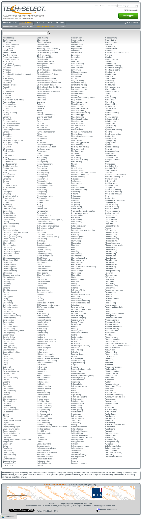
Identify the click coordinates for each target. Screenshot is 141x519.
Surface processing (112, 211)
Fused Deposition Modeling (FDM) (50, 220)
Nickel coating (8, 38)
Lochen (74, 78)
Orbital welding (76, 209)
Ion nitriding (41, 431)
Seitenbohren (110, 51)
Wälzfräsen (109, 380)
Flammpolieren (42, 177)
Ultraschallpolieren (112, 320)
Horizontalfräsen (43, 378)
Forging (40, 205)
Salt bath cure (76, 416)
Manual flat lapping (78, 115)
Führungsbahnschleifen (46, 132)
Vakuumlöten (110, 350)
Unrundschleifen (111, 331)
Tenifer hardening (9, 40)
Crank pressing (8, 343)
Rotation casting (77, 399)
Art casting (7, 83)
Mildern (74, 164)
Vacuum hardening (112, 339)
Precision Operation (78, 314)
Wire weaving (110, 435)
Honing (39, 373)
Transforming (110, 288)
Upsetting (109, 335)
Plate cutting (76, 275)
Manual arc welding (78, 111)
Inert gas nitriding (43, 410)
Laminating (75, 55)
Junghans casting (43, 446)
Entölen (40, 104)
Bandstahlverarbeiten (11, 126)
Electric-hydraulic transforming (48, 49)
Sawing (74, 425)
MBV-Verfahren (77, 130)
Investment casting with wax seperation (52, 427)
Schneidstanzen (77, 448)
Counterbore (8, 341)
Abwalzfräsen (8, 51)
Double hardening (9, 431)
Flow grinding (42, 192)
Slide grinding (110, 98)
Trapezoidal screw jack (114, 290)
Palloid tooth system (78, 226)
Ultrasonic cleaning (112, 322)
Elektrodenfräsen (43, 76)
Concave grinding (9, 318)
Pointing (74, 284)
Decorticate (7, 386)
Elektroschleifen (43, 89)
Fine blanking (42, 158)
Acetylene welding (10, 55)
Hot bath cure (42, 380)
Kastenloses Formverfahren (47, 452)
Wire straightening (112, 433)
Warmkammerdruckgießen (115, 397)
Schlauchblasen (77, 433)
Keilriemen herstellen (45, 457)
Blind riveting (8, 168)
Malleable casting (77, 104)
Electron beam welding (45, 61)
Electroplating (42, 66)
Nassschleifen (76, 183)
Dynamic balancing (10, 459)
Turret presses (110, 316)
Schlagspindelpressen (79, 431)
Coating (6, 292)
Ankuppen (7, 68)
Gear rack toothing (44, 249)
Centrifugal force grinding (12, 237)
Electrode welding (44, 55)
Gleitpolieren (42, 284)
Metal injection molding (80, 147)
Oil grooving (75, 202)
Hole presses (42, 367)
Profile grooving (77, 339)
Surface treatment (112, 213)
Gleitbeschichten (43, 282)
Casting (6, 222)
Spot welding (110, 136)
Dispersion (7, 423)
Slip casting (109, 102)
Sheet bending (110, 64)
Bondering (7, 179)
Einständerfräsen (43, 44)
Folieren (40, 202)
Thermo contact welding (114, 245)
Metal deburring (77, 145)
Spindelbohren (110, 121)
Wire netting (109, 431)
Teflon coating (110, 230)
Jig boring (40, 438)
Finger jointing (42, 162)
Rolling (73, 388)
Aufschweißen (8, 91)
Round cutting (76, 405)
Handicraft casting (44, 320)
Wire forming (110, 429)
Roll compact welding (79, 386)
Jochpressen (42, 440)
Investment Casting (44, 425)
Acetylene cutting (9, 53)
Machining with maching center (83, 98)
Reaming (74, 367)
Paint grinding (76, 220)
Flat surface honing (44, 183)
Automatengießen (9, 104)
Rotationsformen (77, 403)
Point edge (75, 282)
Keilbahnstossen (43, 455)
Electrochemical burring (46, 51)
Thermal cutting (111, 237)
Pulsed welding (77, 350)
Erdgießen (41, 108)
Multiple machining (78, 177)
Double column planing (11, 429)
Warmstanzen (110, 401)
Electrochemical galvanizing (47, 53)
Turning (108, 309)
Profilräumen (76, 343)
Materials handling (78, 123)
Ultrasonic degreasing (113, 326)
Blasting (6, 158)
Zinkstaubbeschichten (113, 457)
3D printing (7, 42)
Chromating (7, 262)
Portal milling (76, 292)
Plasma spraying (77, 260)
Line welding (76, 76)
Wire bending (110, 416)
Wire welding (110, 438)
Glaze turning (42, 279)
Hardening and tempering (46, 339)
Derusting (6, 393)
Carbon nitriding (9, 213)
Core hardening (9, 337)
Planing (74, 247)
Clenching (7, 284)
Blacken (6, 153)
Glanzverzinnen (43, 269)
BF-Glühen (7, 147)
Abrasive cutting (9, 46)
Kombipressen (76, 38)
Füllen (39, 134)
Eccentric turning (9, 461)
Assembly (6, 87)
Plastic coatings (77, 271)
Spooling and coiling (113, 134)
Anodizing (7, 76)
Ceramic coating (9, 239)
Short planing (110, 83)
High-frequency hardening (47, 361)
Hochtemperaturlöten (45, 363)
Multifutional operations (80, 175)
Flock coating (42, 190)
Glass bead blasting (44, 271)
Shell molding (110, 78)
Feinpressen (41, 151)
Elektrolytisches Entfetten (46, 78)
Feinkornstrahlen (43, 149)
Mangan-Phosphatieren (80, 108)
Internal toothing (43, 420)
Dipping (6, 414)
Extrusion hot (42, 128)
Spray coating (110, 138)
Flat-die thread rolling (45, 185)
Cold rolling (7, 309)
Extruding (40, 123)
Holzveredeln (42, 369)
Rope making (76, 395)
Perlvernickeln (76, 239)
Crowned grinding (9, 350)
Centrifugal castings (10, 234)
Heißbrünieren (42, 343)
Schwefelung (76, 452)
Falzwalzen (41, 143)
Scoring (74, 459)
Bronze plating (8, 198)
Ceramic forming (9, 241)
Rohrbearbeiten (77, 384)
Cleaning (6, 282)
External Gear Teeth (44, 117)
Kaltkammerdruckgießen (46, 448)
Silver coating (110, 89)
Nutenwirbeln (76, 196)
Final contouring (43, 155)
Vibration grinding (112, 371)
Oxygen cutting (77, 215)
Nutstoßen (75, 200)
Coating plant (8, 296)
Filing (39, 153)
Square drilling (110, 155)
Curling (5, 356)
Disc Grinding (8, 418)
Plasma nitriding (77, 256)
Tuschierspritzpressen (113, 318)
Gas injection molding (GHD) (48, 237)
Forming (40, 207)
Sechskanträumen (112, 49)
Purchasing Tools (10, 26)
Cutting (5, 361)
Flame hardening (43, 170)
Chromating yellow (10, 269)
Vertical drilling (110, 369)
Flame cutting (42, 168)
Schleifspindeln (77, 440)
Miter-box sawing (77, 170)
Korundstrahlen (77, 44)
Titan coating (110, 284)
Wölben (108, 382)
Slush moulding (111, 104)
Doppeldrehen (8, 425)
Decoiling (6, 382)
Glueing (40, 286)
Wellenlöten (109, 408)
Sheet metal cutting (112, 70)
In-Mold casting (43, 401)
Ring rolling (75, 382)
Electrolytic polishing (45, 57)
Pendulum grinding (78, 237)
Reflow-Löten (76, 371)
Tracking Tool (27, 26)
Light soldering (76, 74)
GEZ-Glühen (42, 258)
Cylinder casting (9, 373)
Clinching (6, 286)
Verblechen (109, 361)
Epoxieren (41, 106)
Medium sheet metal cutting (81, 132)
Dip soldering (8, 412)
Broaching (7, 194)
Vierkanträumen (111, 376)
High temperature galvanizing (48, 358)
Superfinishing (110, 202)
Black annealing (9, 151)
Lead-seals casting (78, 68)
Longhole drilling (77, 81)
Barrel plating (8, 128)
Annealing (7, 70)
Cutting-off (7, 367)
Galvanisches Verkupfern (46, 228)
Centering (6, 228)
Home (96, 6)
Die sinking (7, 405)
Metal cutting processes (80, 143)
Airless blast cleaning (11, 57)
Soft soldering (110, 108)
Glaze (39, 277)
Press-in (74, 326)
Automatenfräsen (9, 102)
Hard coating (42, 329)
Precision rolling (77, 316)
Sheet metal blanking (113, 66)
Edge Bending (42, 38)
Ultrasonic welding (112, 329)
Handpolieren (42, 324)
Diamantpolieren (9, 401)
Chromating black (9, 264)
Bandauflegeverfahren (11, 123)
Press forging (76, 324)
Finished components (45, 164)
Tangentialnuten (111, 222)
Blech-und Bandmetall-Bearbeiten (15, 160)
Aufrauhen (7, 89)
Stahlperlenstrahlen (112, 160)
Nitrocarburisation (78, 187)
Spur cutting (109, 149)
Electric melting (43, 46)
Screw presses (111, 42)
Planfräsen (75, 245)
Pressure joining (77, 331)
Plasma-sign (76, 264)
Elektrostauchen (43, 93)
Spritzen (108, 145)
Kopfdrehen (75, 42)
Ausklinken (7, 96)
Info (50, 23)
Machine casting (77, 91)
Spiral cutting (110, 123)
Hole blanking (42, 365)
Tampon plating (111, 215)
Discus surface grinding (12, 420)
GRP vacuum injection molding (48, 305)
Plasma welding (77, 262)
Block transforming (10, 170)
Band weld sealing (10, 121)
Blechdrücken (8, 162)
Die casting (7, 403)
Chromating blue (9, 267)
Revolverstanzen (77, 380)
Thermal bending (111, 232)
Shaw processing (111, 59)
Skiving (108, 96)
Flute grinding (42, 198)
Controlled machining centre (13, 331)
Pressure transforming (79, 333)
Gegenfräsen (42, 252)
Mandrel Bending (77, 106)
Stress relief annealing (113, 192)
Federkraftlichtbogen (45, 145)
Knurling (40, 465)
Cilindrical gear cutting (11, 275)
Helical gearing (42, 350)
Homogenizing (42, 371)
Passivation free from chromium (83, 230)
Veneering (109, 358)
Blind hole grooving (10, 166)
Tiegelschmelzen (111, 275)
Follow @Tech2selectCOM (47, 511)
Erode (39, 111)
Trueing (108, 301)
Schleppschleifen (77, 442)
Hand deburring (43, 314)
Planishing (75, 252)
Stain (107, 162)
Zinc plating (109, 455)
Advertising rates (85, 503)
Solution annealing (112, 113)
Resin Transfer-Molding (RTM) (82, 376)
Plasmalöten (76, 269)
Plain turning (76, 241)
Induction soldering (44, 408)
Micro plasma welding (79, 160)
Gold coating (42, 288)
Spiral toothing (110, 126)
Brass (5, 190)
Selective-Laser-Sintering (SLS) (117, 53)
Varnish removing (111, 354)
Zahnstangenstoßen (113, 448)
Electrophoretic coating (45, 64)
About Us (39, 23)
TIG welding (109, 277)
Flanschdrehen (42, 179)
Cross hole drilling (9, 348)
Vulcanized (109, 378)
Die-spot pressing (9, 408)
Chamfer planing (9, 245)
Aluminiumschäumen (11, 59)
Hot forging (41, 384)
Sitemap (102, 6)
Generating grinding (44, 254)
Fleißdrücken (42, 187)
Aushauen (7, 93)
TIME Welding (110, 279)
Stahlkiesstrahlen (111, 158)
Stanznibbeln (110, 164)
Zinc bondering (111, 450)
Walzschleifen (110, 393)
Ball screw (7, 117)
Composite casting (10, 314)
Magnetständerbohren (79, 102)
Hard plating (41, 331)
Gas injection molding (45, 234)
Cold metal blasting (10, 305)
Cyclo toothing (8, 369)
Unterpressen (110, 333)
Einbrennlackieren (44, 42)
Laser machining (77, 64)
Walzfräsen (109, 388)
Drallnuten (7, 438)
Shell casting (110, 76)
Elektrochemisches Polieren (47, 74)
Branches (61, 26)
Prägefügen (75, 305)
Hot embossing (42, 382)
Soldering (109, 111)
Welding (108, 405)
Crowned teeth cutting (11, 352)
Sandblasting (76, 423)
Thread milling (110, 262)
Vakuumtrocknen (111, 352)
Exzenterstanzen (43, 130)
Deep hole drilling (9, 390)
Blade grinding (8, 155)
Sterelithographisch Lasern (115, 175)
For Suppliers (10, 23)
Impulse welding (43, 399)
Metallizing (75, 153)
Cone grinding (8, 320)
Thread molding (111, 264)
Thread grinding (111, 260)
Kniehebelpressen (44, 463)
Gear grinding (42, 247)
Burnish (6, 202)
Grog (39, 296)
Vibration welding (111, 373)
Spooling (108, 132)
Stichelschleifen (111, 179)
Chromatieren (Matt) (10, 260)
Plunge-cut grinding (78, 279)
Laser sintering (76, 66)
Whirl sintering (110, 412)
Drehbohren (7, 444)
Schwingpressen (77, 457)
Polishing (74, 288)
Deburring (7, 380)
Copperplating (8, 335)
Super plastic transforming (115, 200)
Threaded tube (110, 269)
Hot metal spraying (44, 388)
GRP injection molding (45, 303)
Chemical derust (9, 249)
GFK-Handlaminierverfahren (47, 260)
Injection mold (42, 416)
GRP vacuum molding (45, 307)
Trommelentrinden (112, 299)
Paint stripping (76, 222)
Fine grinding (42, 160)
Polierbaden (75, 286)
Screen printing (111, 38)
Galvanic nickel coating (46, 224)
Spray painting (110, 140)
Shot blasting (110, 85)
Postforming (75, 296)
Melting (74, 138)
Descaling (7, 395)
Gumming (40, 309)
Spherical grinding (112, 119)
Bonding (6, 181)
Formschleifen (42, 211)
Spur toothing (110, 153)
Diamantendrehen (9, 399)
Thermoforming (111, 247)
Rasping (74, 365)
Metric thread (76, 155)
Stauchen (109, 173)
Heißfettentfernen (43, 346)
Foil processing (43, 200)
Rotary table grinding (79, 397)
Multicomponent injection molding (83, 173)
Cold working (8, 311)
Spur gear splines (112, 151)
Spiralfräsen (109, 128)
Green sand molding (44, 292)
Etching (40, 113)
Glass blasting (42, 273)
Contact (52, 503)
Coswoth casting (9, 339)
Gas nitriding (42, 239)
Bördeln (6, 108)
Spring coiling (110, 143)
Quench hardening (78, 361)
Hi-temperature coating (45, 354)
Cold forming (8, 303)
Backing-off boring (10, 113)
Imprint (60, 503)
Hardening (41, 335)
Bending (6, 132)
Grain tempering (43, 290)
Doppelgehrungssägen (11, 427)
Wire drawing (110, 423)
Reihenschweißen (78, 373)
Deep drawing (8, 388)
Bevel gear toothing (10, 143)
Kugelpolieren (76, 49)
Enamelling (41, 98)
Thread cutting (110, 254)
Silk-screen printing (112, 87)
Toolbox (59, 23)
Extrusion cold (42, 126)
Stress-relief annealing (113, 194)
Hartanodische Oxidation (46, 341)
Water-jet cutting (111, 403)
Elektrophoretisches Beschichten (49, 87)
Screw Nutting (110, 40)
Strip (107, 196)
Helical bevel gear (44, 348)
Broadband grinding (10, 196)
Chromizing (7, 273)
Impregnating (42, 397)
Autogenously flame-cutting (13, 100)
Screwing (108, 44)
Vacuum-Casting (111, 341)
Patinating (75, 234)
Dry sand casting (9, 455)
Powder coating (77, 299)
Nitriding (74, 185)
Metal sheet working (78, 149)
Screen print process (79, 463)
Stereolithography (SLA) (114, 177)
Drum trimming (8, 452)
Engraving (41, 102)
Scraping (74, 461)
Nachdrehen (75, 181)
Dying (5, 457)
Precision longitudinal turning (82, 309)
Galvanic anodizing (44, 222)
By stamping (7, 205)
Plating (73, 277)
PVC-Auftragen (77, 358)
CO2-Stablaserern (10, 290)
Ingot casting (42, 412)
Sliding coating (110, 100)
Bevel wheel (7, 145)
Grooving (40, 299)
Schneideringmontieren (80, 446)
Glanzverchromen (44, 267)
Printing (74, 335)
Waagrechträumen (112, 384)
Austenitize (7, 98)
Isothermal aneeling (44, 433)
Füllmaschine (42, 136)
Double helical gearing (11, 433)
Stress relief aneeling (113, 190)
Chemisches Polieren (11, 254)
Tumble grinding (111, 305)
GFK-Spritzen (42, 262)
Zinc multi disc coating (113, 452)
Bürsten (6, 111)
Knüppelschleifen (43, 461)
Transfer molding (111, 286)
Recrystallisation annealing (81, 369)
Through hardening (112, 271)
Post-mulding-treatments (80, 294)
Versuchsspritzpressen (114, 367)
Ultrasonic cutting (111, 324)
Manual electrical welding (80, 113)
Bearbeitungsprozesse (11, 130)
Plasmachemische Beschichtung (83, 267)
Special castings (111, 117)
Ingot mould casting (44, 414)
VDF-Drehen (110, 356)
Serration (108, 55)
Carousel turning (9, 217)
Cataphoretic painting (11, 224)
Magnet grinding (77, 100)
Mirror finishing (76, 168)
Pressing (74, 329)
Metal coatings (76, 140)
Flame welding (42, 175)
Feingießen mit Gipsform (46, 147)
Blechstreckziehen (10, 164)
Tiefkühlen (109, 273)
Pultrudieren (75, 352)
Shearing (108, 61)
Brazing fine (7, 192)
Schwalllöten (76, 450)
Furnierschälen (42, 217)
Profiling (74, 341)
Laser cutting (76, 61)
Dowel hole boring (10, 435)
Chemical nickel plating (11, 252)
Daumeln (6, 376)
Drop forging (7, 448)
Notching (74, 194)
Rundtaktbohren (77, 412)
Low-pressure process (79, 89)
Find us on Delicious (108, 510)
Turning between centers (114, 314)
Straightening (110, 187)
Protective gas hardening (80, 346)
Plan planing (76, 243)
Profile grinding (77, 337)
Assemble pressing (10, 85)
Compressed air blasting (12, 316)
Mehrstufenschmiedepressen (82, 136)
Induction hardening (44, 403)
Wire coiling (109, 420)
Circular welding (9, 279)
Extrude (40, 121)
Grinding (40, 294)
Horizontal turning (43, 376)
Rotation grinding (77, 401)
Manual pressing (77, 117)
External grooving (43, 119)
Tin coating (109, 282)
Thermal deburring (112, 239)
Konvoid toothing (77, 40)
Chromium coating (10, 271)
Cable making (8, 207)
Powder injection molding (80, 301)
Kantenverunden (43, 450)
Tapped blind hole (112, 226)
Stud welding (110, 198)
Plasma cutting (76, 254)
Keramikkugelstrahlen (45, 459)
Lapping (74, 59)
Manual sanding (77, 121)
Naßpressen (75, 179)
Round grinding (77, 410)
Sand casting (76, 420)
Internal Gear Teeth (44, 418)
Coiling (5, 299)
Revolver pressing (78, 378)
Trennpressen (110, 292)
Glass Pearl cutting (44, 275)
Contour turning (9, 329)
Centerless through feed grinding (15, 232)
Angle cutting (8, 61)
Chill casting (7, 256)
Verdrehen (109, 363)
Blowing (6, 173)
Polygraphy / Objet (78, 290)
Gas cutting (41, 232)
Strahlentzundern (111, 185)
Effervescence (42, 40)
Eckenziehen (8, 465)
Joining (39, 442)
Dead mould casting (10, 378)
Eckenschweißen (9, 463)
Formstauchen (42, 213)
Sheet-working (110, 74)
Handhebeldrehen (44, 318)
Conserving (7, 324)
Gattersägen (41, 241)
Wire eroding (110, 427)
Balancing (7, 115)
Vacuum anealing (111, 337)
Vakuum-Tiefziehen (112, 348)
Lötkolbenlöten (76, 53)
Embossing (41, 96)
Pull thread (75, 348)
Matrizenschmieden (78, 126)
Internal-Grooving (43, 423)
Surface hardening (112, 207)
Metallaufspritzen (77, 151)
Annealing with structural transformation (18, 74)
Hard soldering (42, 333)
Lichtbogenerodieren (79, 72)
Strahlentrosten (111, 183)
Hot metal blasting (44, 386)
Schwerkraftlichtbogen (79, 455)
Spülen (108, 115)
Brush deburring (9, 200)
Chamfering (7, 247)
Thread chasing (111, 252)
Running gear (76, 414)
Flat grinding (41, 181)
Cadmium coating (9, 209)
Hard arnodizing (43, 326)
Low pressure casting (79, 87)
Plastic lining (76, 273)
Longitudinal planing (78, 83)
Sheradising (109, 81)
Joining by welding (44, 444)
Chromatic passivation (11, 258)
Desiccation (7, 397)
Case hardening (9, 220)
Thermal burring (111, 234)
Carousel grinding (9, 215)
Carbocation (7, 211)
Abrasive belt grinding (11, 44)
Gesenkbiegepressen (45, 256)
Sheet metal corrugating (114, 68)
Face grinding (42, 138)
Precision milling (77, 311)
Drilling (5, 446)
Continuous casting (10, 326)
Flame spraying (43, 173)
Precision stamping (78, 318)
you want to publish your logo (83, 484)
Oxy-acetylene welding (79, 213)
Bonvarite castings (10, 185)
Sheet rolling (110, 72)
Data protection (70, 503)
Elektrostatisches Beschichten (48, 91)
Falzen (39, 140)
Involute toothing (43, 429)
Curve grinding (8, 358)
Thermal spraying (112, 241)
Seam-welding (110, 46)
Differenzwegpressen (11, 410)
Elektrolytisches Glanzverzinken (49, 83)
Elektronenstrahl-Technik (46, 85)
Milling (73, 166)
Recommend (111, 6)
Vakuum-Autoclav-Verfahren (116, 343)
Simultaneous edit (112, 91)
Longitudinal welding (79, 85)
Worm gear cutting (112, 442)
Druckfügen (7, 450)
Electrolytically (42, 59)
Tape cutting (110, 224)
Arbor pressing (8, 78)
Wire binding (110, 418)
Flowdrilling (41, 194)
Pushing (74, 356)
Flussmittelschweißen (45, 196)
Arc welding (7, 81)
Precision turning (77, 320)
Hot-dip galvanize (43, 395)
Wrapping (109, 444)
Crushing (6, 354)
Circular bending (9, 277)
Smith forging (110, 106)
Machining (75, 96)
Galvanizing (41, 230)
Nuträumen (75, 198)
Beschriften (7, 134)
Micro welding (76, 162)
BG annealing (8, 149)
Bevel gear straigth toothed (13, 140)
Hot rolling (41, 390)
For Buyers (26, 23)
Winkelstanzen (110, 414)
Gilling (39, 264)
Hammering (41, 311)
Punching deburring (78, 354)
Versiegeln (109, 365)
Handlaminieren (43, 322)
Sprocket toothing (112, 147)
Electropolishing (43, 68)
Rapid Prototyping (78, 363)
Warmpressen (110, 399)
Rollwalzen (75, 393)
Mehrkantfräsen (77, 134)
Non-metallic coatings (79, 190)
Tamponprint (110, 217)
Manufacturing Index (45, 26)
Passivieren (75, 232)
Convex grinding (9, 333)
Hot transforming (43, 393)
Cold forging (7, 301)
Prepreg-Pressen (77, 322)
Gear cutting (41, 243)
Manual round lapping (79, 119)
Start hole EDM (111, 168)
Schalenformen (77, 429)
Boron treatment (9, 187)
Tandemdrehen (111, 220)
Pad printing (75, 217)
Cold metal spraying (10, 307)
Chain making (8, 243)
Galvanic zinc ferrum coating (48, 226)
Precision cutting (77, 307)
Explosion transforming (45, 115)
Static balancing (111, 170)
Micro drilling (76, 158)
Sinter (107, 93)
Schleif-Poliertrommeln (79, 435)
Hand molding (42, 316)
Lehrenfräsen (76, 70)
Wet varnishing (111, 410)
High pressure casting (45, 356)
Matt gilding (75, 128)
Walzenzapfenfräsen (113, 386)
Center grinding (9, 226)
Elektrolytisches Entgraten (47, 81)
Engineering (41, 100)
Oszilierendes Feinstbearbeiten (83, 211)
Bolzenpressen (8, 177)
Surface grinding (111, 205)
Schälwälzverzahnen (79, 427)
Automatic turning (9, 106)
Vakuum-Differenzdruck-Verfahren (118, 346)
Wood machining (111, 440)
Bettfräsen (7, 138)
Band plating (8, 119)
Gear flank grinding (44, 245)
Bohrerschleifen (9, 175)
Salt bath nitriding (77, 418)
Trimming (108, 294)
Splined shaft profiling (113, 130)
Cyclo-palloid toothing (11, 371)
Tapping (108, 228)
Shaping (108, 57)
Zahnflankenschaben (113, 446)
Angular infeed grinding (11, 66)
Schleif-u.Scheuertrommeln (81, 438)
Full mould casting (44, 215)
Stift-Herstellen (111, 181)
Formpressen (42, 209)
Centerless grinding (10, 230)
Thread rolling (110, 267)
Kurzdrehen (75, 51)
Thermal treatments (112, 243)
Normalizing (75, 192)
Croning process (9, 346)
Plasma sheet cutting (79, 258)
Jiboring (40, 435)
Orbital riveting (76, 207)
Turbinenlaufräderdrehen (114, 307)
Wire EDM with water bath (115, 425)
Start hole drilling (111, 166)
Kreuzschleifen (76, 46)
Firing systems (42, 166)
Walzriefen (109, 390)
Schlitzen (74, 444)
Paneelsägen (76, 228)
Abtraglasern (8, 49)
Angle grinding (8, 64)
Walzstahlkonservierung (114, 395)
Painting (74, 224)
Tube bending (110, 303)
